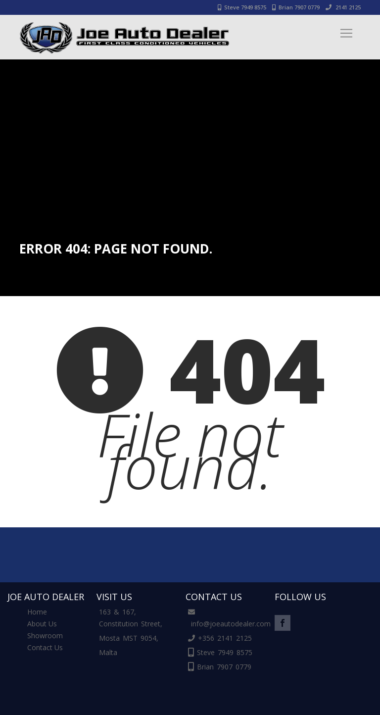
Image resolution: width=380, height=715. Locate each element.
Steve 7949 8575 (242, 7)
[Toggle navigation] (346, 33)
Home (37, 611)
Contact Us (45, 647)
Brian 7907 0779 (296, 7)
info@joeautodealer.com (231, 623)
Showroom (45, 635)
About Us (42, 623)
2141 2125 (343, 7)
